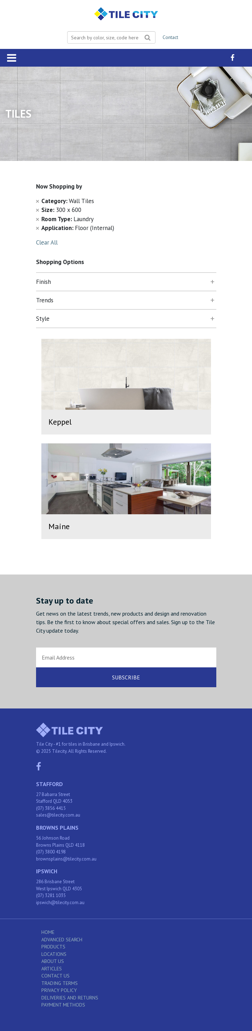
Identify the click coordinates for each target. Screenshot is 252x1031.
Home (47, 932)
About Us (52, 961)
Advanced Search (61, 939)
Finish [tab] (43, 282)
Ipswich (46, 871)
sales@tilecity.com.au (58, 815)
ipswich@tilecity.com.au (60, 903)
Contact (170, 37)
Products (53, 946)
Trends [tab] (44, 300)
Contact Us (55, 975)
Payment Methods (63, 1004)
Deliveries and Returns (69, 997)
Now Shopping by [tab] (59, 186)
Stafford (49, 784)
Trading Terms (59, 983)
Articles (51, 968)
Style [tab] (42, 319)
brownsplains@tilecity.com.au (66, 859)
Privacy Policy (59, 990)
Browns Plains (57, 827)
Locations (53, 954)
